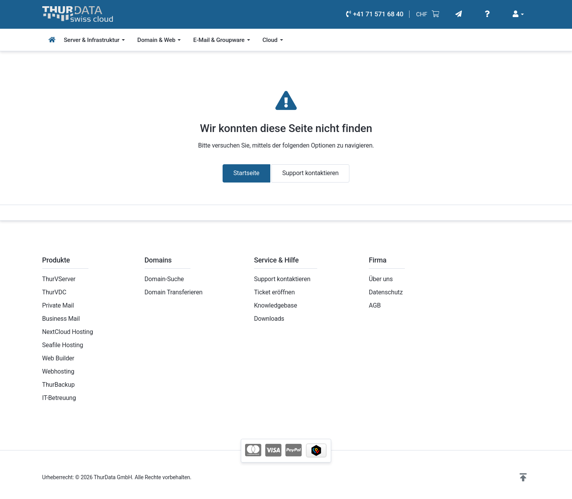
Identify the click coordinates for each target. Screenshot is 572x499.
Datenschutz (386, 292)
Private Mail (58, 305)
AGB (375, 305)
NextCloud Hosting (67, 332)
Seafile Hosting (62, 345)
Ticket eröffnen (274, 292)
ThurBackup (58, 384)
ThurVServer (59, 279)
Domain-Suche (164, 279)
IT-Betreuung (59, 398)
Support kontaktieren (310, 173)
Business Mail (61, 318)
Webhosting (58, 371)
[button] (523, 477)
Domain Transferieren (174, 292)
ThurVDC (54, 292)
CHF (421, 14)
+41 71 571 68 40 (374, 14)
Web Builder (58, 358)
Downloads (269, 318)
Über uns (381, 279)
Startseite (246, 173)
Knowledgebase (275, 305)
